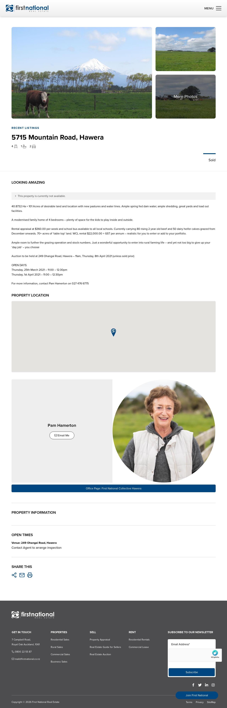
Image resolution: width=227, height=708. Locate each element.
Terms (189, 701)
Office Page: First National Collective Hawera (113, 487)
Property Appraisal (100, 638)
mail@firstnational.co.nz (25, 658)
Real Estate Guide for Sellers (105, 646)
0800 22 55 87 (21, 651)
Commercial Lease (139, 646)
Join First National (197, 695)
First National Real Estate (45, 701)
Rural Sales (57, 646)
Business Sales (59, 660)
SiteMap (211, 701)
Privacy (200, 701)
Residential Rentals (139, 638)
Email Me (62, 435)
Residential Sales (60, 638)
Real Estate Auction (100, 653)
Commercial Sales (60, 653)
